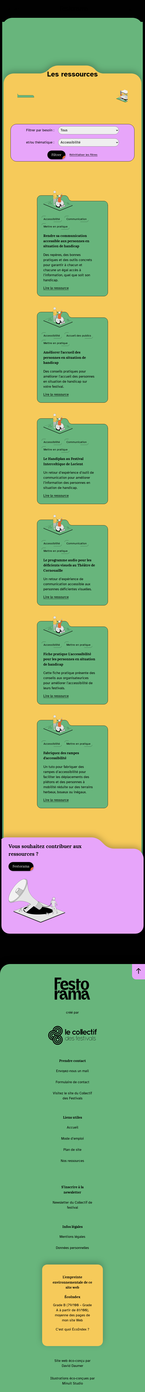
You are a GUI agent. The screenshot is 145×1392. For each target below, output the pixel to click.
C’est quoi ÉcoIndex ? (72, 1329)
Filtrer (56, 155)
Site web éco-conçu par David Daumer (72, 1363)
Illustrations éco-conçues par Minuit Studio (72, 1381)
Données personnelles (72, 1248)
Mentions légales (72, 1237)
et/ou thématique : (40, 142)
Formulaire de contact (72, 1082)
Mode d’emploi (72, 1138)
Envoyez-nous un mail (72, 1071)
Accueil (72, 1127)
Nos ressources (72, 1161)
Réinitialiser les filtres (83, 154)
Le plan (12, 8)
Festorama (21, 866)
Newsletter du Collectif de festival (72, 1205)
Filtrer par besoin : (40, 130)
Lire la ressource (56, 288)
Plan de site (72, 1150)
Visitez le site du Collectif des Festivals (72, 1095)
